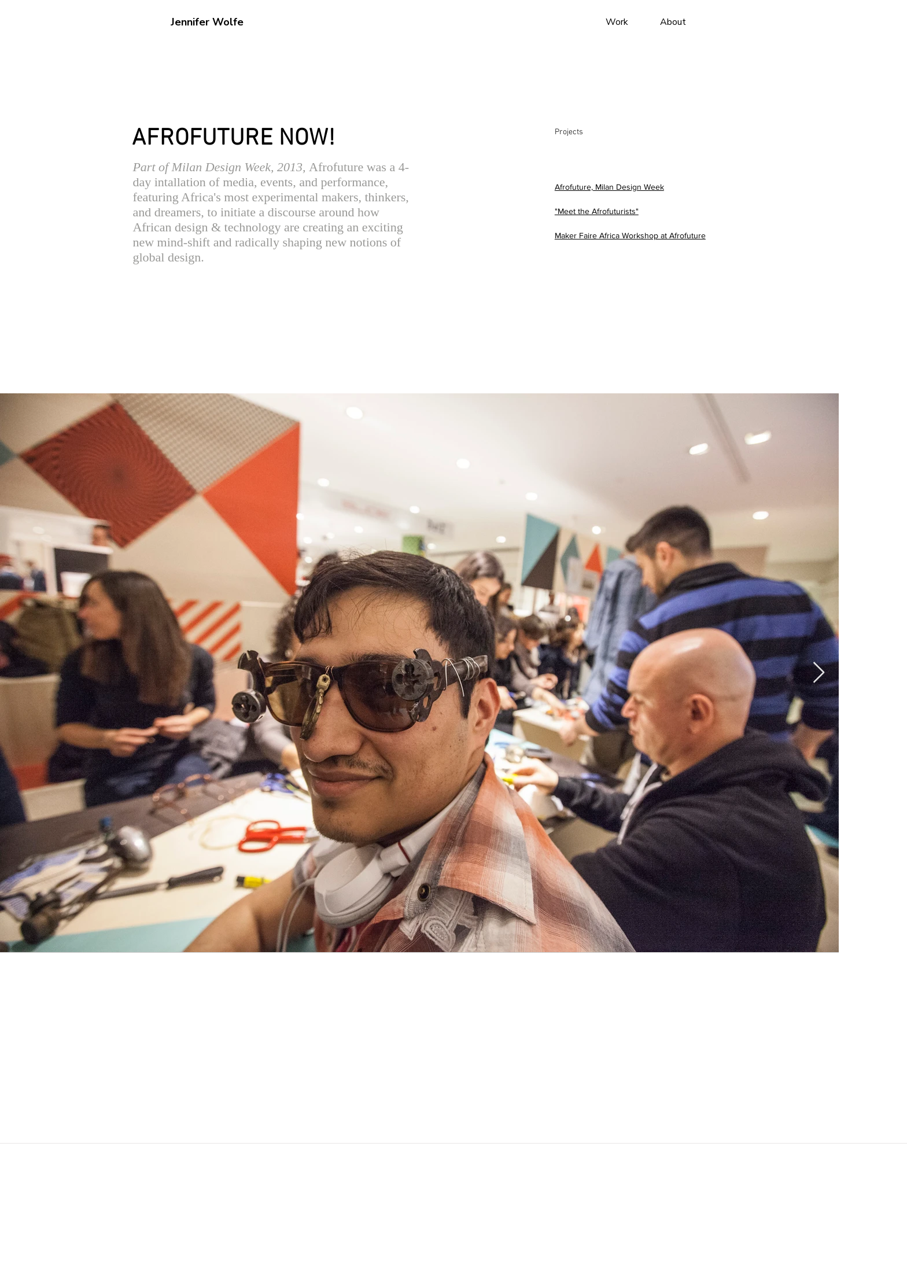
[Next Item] (818, 673)
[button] (361, 22)
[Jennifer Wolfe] (209, 22)
